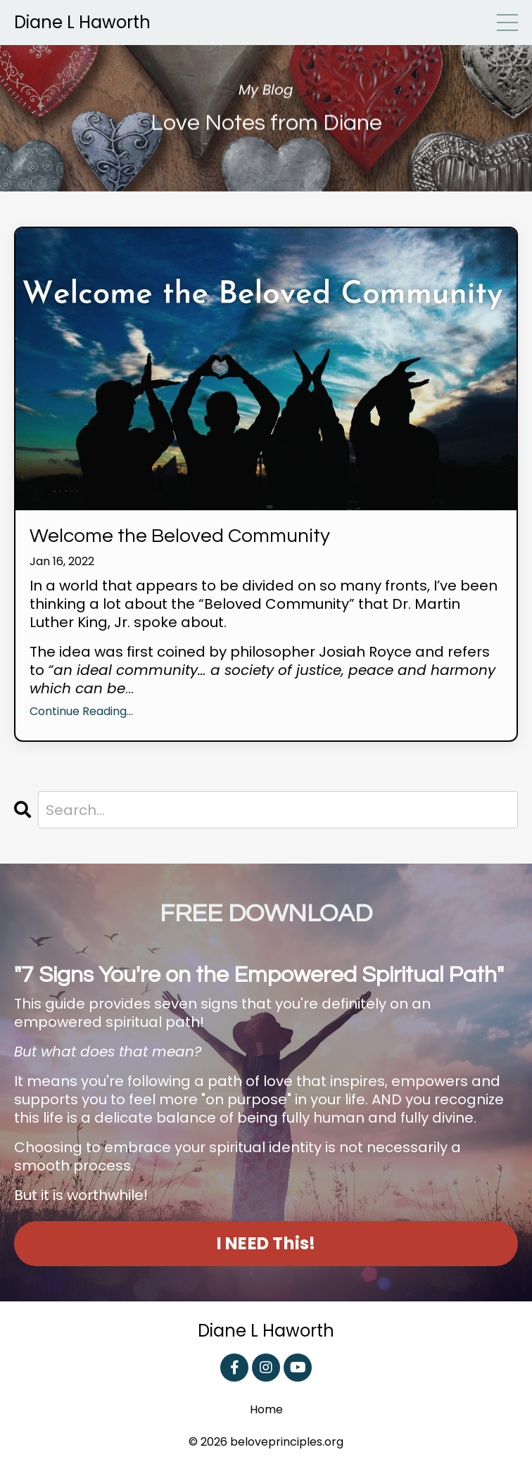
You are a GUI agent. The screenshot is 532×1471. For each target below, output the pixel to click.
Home (266, 1410)
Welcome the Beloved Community (180, 536)
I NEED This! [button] (266, 1243)
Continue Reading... (81, 712)
